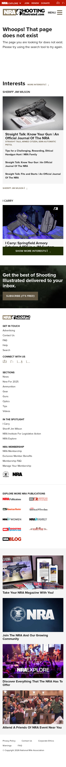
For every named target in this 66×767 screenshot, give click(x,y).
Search (6, 350)
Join (26, 3)
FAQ (5, 340)
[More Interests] (47, 84)
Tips (5, 406)
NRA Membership (12, 451)
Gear (5, 391)
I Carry (8, 201)
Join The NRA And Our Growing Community (25, 637)
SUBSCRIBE (20, 296)
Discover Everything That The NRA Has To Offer (33, 683)
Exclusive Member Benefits (17, 456)
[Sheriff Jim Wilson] (25, 188)
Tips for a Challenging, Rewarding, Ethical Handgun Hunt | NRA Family (29, 152)
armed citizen (29, 141)
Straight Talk (13, 141)
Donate (45, 3)
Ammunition (9, 386)
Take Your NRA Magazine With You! (28, 592)
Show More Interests (39, 251)
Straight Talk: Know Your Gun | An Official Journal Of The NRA (32, 136)
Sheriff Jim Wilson (16, 92)
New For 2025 (10, 382)
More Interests (36, 84)
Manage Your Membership (17, 466)
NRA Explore (10, 438)
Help (5, 345)
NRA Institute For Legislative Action (22, 434)
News (6, 377)
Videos (6, 411)
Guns (5, 396)
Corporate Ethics (46, 740)
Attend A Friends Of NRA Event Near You (32, 727)
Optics (6, 401)
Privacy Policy (9, 740)
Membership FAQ (12, 461)
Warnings (7, 745)
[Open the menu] (59, 12)
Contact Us (9, 335)
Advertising (9, 330)
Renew (35, 3)
